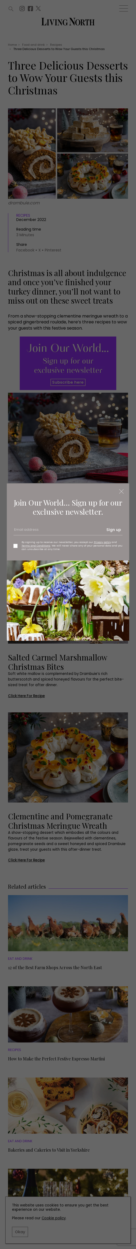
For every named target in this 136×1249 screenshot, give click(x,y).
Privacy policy (102, 542)
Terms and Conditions (36, 545)
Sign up (113, 529)
